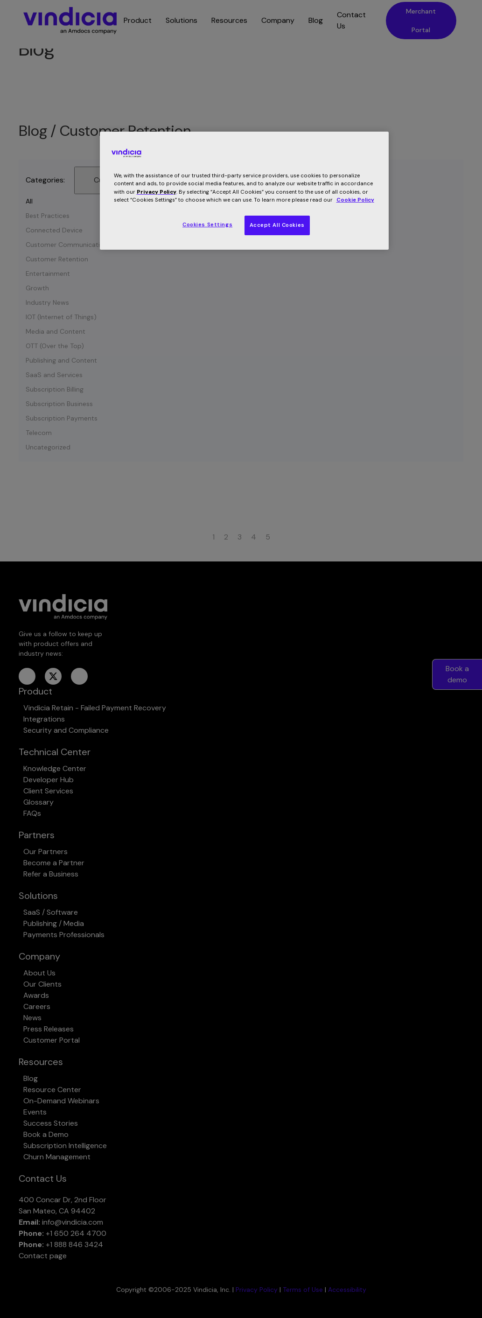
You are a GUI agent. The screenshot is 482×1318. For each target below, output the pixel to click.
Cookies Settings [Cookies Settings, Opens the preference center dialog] (207, 224)
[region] (244, 190)
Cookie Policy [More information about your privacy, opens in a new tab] (355, 199)
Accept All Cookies (277, 225)
